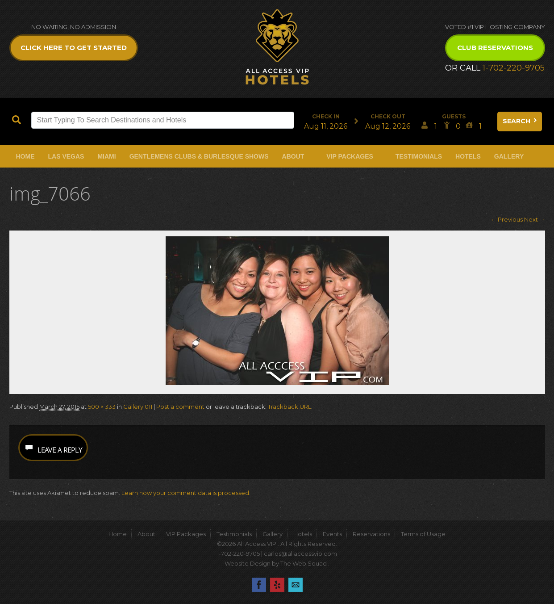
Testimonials (419, 156)
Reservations (371, 533)
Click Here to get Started (74, 47)
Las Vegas (66, 156)
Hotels (468, 156)
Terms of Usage (423, 533)
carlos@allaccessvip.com (300, 553)
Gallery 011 (137, 406)
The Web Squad (304, 563)
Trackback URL (289, 406)
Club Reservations (495, 47)
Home (25, 156)
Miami (106, 156)
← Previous (507, 219)
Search (520, 121)
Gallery (509, 156)
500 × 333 (102, 406)
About (293, 156)
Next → (534, 219)
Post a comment (180, 406)
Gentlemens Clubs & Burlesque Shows (199, 156)
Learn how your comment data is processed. (185, 492)
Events (332, 533)
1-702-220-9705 (514, 68)
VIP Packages (349, 156)
